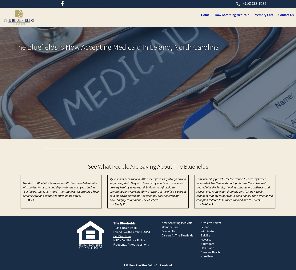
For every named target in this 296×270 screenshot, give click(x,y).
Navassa (206, 240)
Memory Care (254, 15)
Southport (207, 244)
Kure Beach (208, 256)
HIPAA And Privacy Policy (129, 240)
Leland (205, 227)
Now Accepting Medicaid (214, 15)
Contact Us (283, 15)
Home (180, 15)
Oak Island (207, 248)
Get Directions (122, 236)
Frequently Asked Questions (131, 245)
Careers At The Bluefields (177, 235)
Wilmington (208, 231)
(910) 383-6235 (251, 3)
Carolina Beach (210, 252)
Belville (205, 235)
